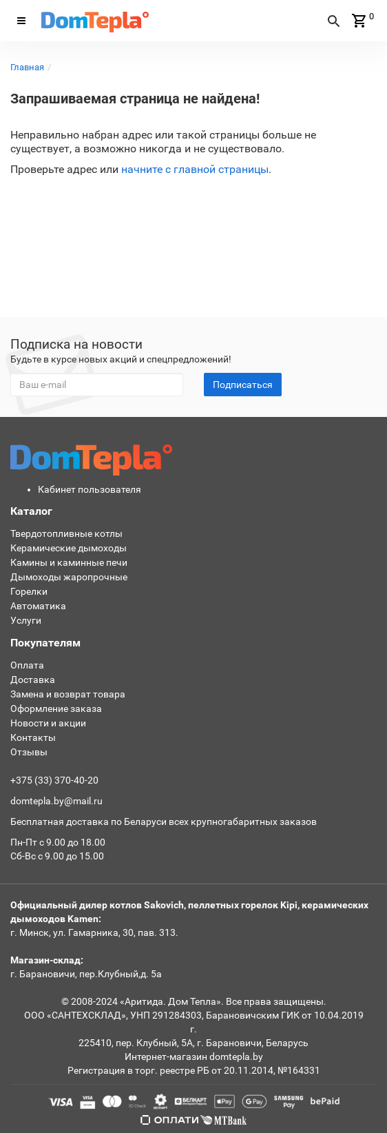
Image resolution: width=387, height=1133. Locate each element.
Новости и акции (48, 722)
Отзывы (29, 751)
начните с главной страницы (195, 169)
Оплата (27, 665)
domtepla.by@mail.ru (56, 800)
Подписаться (243, 384)
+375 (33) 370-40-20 (54, 780)
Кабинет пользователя (89, 489)
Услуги (25, 620)
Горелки (29, 591)
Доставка (32, 679)
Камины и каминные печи (68, 562)
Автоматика (38, 605)
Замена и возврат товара (67, 694)
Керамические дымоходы (68, 547)
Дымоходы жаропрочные (68, 576)
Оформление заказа (56, 708)
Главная (27, 67)
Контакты (33, 737)
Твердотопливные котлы (66, 533)
